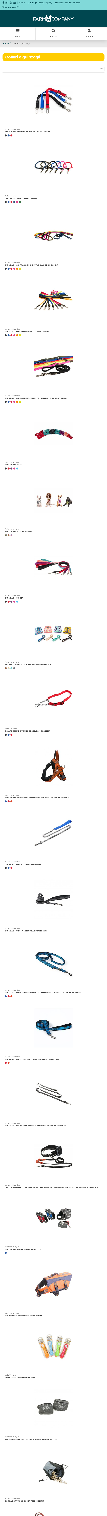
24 (100, 68)
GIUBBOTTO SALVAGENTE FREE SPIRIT (23, 1315)
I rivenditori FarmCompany (67, 2)
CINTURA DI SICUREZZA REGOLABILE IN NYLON (28, 131)
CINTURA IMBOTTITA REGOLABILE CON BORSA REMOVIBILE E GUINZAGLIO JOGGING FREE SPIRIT (52, 1187)
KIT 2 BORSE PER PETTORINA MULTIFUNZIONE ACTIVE (31, 1439)
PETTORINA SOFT (13, 464)
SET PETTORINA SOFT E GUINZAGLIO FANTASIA (28, 664)
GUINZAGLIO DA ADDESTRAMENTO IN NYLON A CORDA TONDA (36, 398)
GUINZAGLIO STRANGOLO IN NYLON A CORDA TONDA (31, 265)
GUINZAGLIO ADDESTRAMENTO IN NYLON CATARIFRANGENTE (35, 1125)
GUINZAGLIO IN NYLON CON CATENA (23, 864)
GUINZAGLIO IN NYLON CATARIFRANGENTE (26, 930)
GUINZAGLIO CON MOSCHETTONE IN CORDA (27, 331)
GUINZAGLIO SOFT (14, 598)
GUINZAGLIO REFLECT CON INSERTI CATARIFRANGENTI (32, 1059)
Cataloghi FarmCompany (40, 2)
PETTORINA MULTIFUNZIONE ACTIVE (23, 1249)
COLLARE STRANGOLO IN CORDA (21, 198)
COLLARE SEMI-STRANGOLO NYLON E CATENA (27, 731)
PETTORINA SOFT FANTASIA (18, 531)
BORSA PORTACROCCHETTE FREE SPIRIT (24, 1501)
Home (22, 2)
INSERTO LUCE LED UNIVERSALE (20, 1377)
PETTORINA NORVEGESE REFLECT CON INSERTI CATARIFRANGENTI (37, 797)
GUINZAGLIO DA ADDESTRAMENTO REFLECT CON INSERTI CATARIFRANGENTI (43, 992)
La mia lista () (11, 7)
